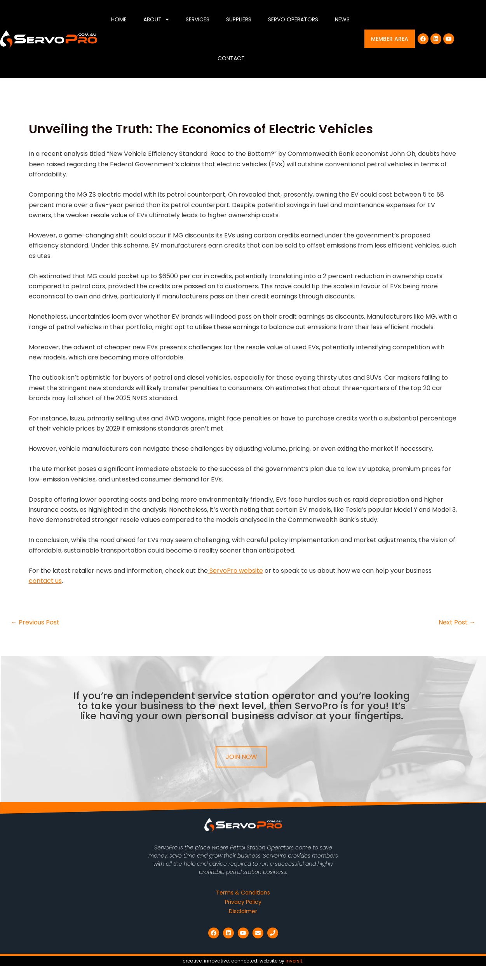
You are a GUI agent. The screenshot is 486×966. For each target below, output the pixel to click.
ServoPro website (235, 570)
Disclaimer (243, 911)
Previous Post (35, 622)
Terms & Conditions (243, 892)
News (342, 19)
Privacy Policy (243, 902)
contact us (45, 580)
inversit (294, 960)
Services (197, 19)
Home (119, 19)
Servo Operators (293, 19)
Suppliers (238, 19)
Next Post (457, 622)
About (156, 19)
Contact (231, 58)
